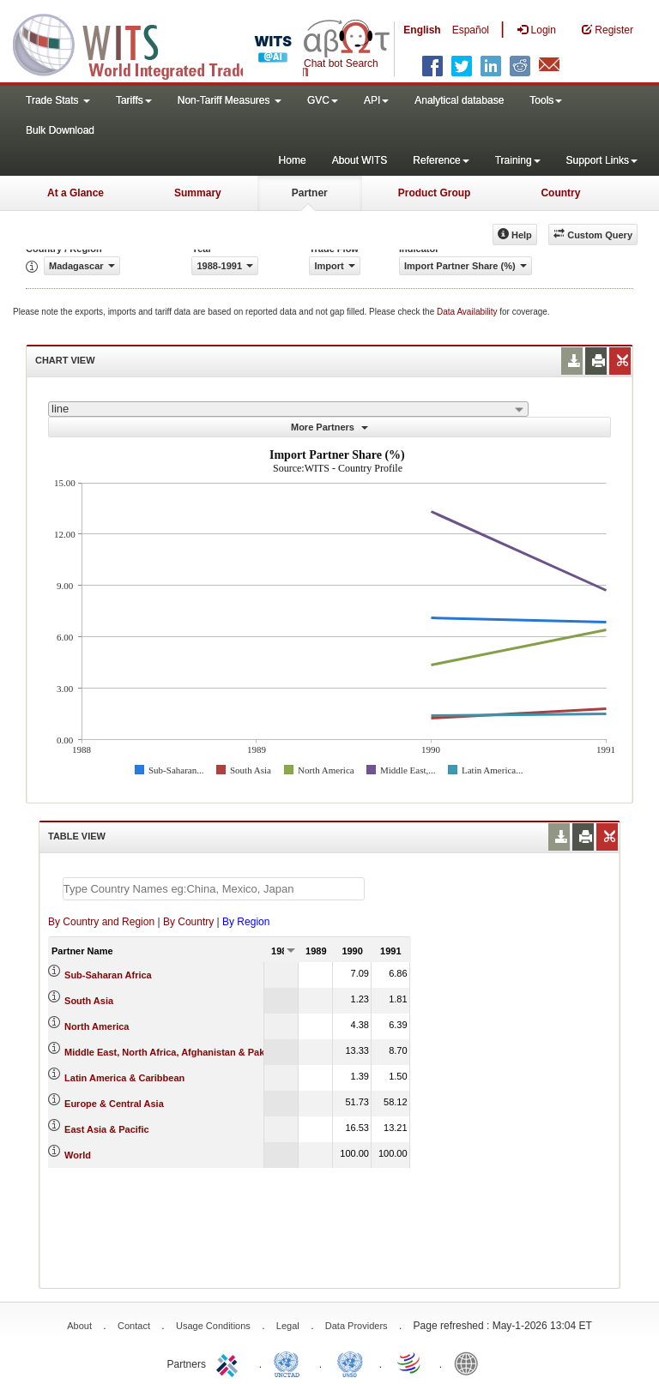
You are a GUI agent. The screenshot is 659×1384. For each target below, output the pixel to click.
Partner (310, 193)
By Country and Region (101, 922)
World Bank (470, 1362)
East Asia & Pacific (106, 1129)
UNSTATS (350, 1362)
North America (96, 1026)
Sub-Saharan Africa (108, 975)
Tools (545, 100)
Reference (441, 160)
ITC (230, 1362)
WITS (171, 43)
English (421, 30)
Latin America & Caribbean (124, 1078)
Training (518, 160)
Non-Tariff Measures (229, 100)
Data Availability (468, 311)
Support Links (602, 160)
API (376, 100)
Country (560, 193)
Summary (197, 193)
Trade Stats (58, 100)
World (77, 1155)
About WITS (360, 160)
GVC (322, 100)
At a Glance (75, 193)
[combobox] (288, 409)
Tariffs (134, 100)
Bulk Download (60, 130)
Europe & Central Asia (114, 1103)
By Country (188, 922)
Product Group (434, 193)
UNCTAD (290, 1362)
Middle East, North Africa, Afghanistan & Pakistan (175, 1052)
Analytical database (459, 100)
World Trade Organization (410, 1362)
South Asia (88, 1001)
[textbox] (214, 888)
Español (470, 30)
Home (292, 160)
